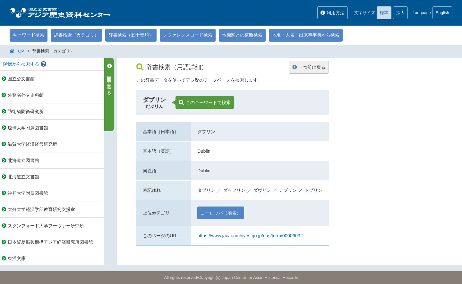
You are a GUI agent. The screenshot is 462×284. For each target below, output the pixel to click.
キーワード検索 (28, 34)
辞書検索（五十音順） (130, 34)
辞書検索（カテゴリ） (76, 34)
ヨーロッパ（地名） (221, 212)
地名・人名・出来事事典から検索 (305, 34)
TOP (20, 51)
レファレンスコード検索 (187, 34)
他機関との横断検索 (242, 34)
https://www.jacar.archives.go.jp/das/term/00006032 (250, 235)
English (442, 12)
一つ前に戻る (308, 67)
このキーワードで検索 (205, 103)
